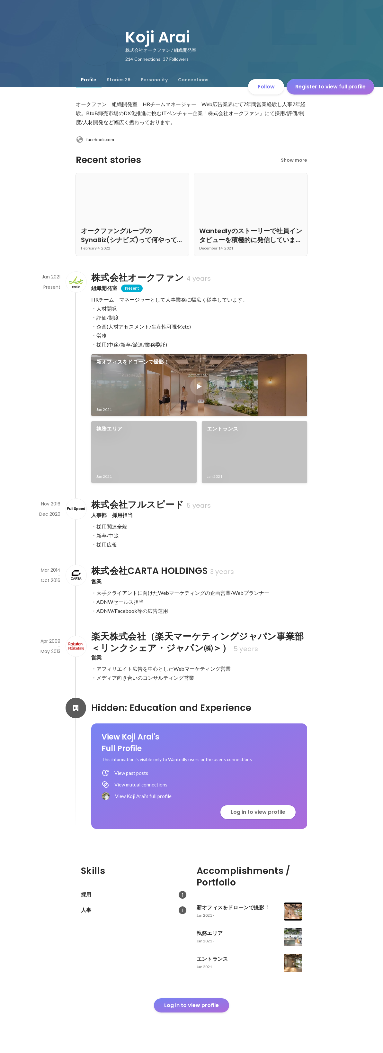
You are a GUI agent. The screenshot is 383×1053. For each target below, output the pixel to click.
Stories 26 (118, 80)
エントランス (222, 428)
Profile (88, 80)
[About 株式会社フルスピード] (76, 509)
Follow (266, 86)
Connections (193, 80)
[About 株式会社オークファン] (76, 282)
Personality (154, 80)
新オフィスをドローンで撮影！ (132, 362)
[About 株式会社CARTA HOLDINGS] (76, 575)
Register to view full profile (330, 86)
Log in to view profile (258, 812)
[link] (199, 385)
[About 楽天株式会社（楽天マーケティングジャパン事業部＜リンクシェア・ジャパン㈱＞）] (76, 646)
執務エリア (109, 428)
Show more (294, 160)
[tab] (89, 79)
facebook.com (95, 139)
